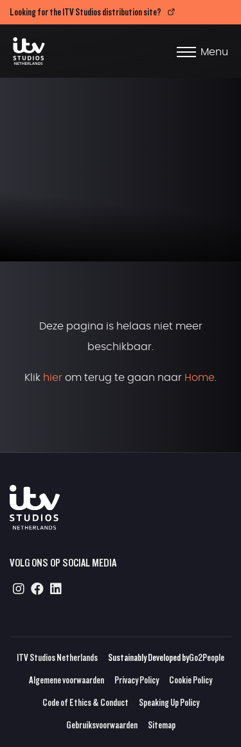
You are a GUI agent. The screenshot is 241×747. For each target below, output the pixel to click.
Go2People (206, 657)
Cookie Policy (190, 680)
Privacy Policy (136, 680)
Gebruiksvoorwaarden (102, 725)
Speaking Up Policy (169, 702)
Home (199, 378)
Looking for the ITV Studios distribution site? (85, 12)
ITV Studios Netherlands (57, 657)
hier (52, 378)
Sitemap (161, 725)
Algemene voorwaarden (66, 680)
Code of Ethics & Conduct (85, 702)
